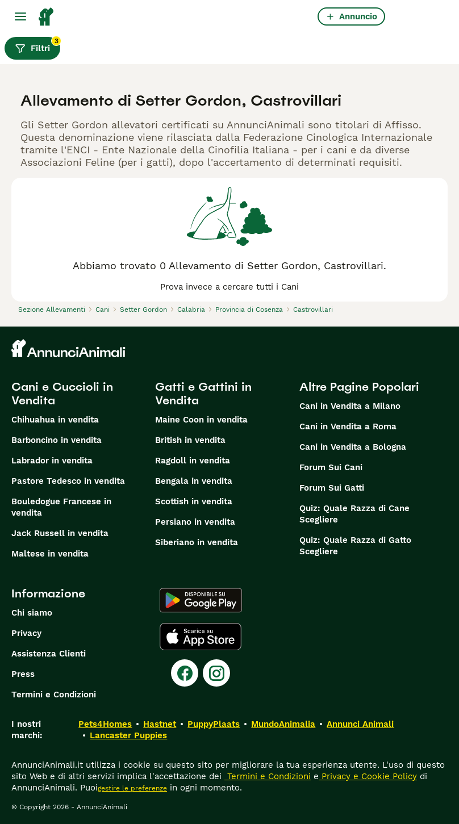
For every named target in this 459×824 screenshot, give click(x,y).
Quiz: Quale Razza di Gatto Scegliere (355, 546)
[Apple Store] (200, 636)
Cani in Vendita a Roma (348, 426)
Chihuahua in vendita (55, 420)
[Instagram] (216, 673)
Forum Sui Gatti (331, 488)
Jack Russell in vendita (60, 533)
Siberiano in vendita (196, 542)
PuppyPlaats (213, 724)
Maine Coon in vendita (201, 420)
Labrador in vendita (52, 460)
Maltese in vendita (50, 554)
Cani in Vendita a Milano (349, 406)
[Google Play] (201, 600)
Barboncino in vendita (56, 440)
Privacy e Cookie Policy (368, 776)
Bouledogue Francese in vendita (61, 507)
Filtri (37, 45)
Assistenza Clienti (48, 654)
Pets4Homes (105, 724)
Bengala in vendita (193, 481)
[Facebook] (184, 673)
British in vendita (190, 440)
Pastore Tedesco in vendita (68, 481)
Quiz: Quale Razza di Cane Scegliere (354, 514)
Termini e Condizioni (53, 694)
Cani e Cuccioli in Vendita (62, 393)
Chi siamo (31, 613)
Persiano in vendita (195, 522)
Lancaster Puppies (128, 735)
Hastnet (159, 724)
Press (23, 674)
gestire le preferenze (132, 788)
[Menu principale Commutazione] (20, 16)
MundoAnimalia (283, 724)
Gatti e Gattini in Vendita (203, 393)
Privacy (26, 633)
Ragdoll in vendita (192, 460)
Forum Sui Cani (330, 467)
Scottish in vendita (193, 501)
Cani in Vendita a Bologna (352, 447)
